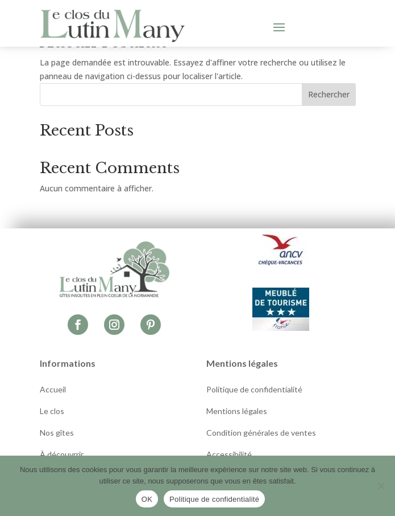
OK (147, 499)
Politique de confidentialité (214, 499)
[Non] (380, 486)
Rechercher (329, 94)
